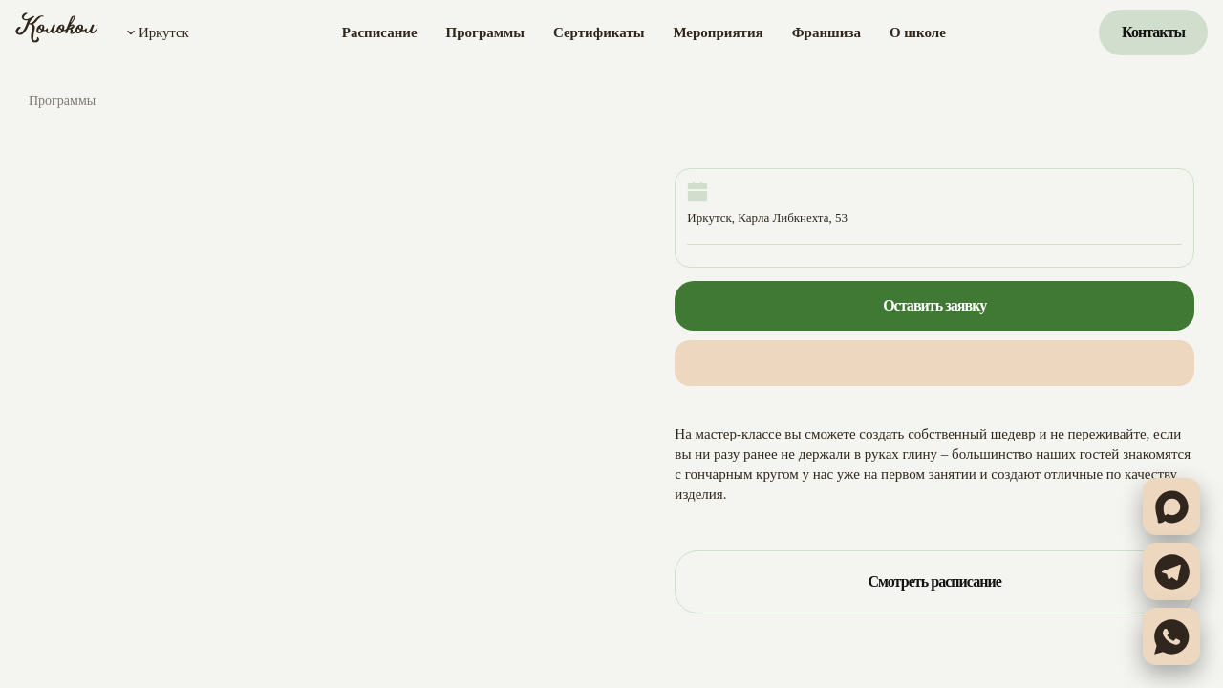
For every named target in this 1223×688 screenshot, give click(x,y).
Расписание (380, 32)
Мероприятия (717, 32)
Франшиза (826, 32)
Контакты (1153, 32)
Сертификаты (598, 32)
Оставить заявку (934, 305)
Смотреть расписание (934, 581)
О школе (918, 32)
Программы (485, 32)
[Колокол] (56, 32)
